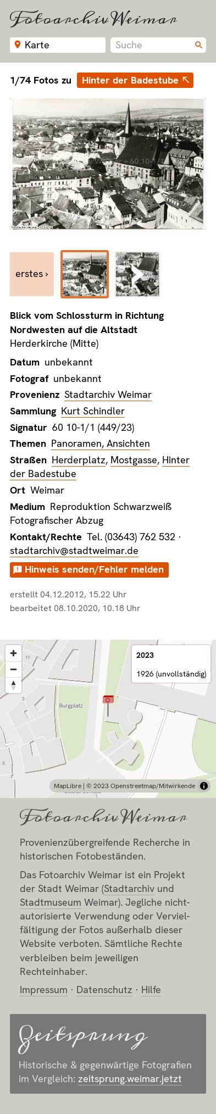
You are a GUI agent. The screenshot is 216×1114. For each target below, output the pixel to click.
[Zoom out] (13, 669)
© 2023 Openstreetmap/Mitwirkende (140, 786)
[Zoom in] (13, 653)
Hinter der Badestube (130, 80)
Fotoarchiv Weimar (93, 18)
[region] (108, 719)
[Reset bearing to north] (13, 685)
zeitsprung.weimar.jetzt (130, 1078)
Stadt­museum (50, 902)
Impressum (44, 989)
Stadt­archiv (129, 888)
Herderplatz (79, 459)
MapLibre (67, 786)
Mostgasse (133, 459)
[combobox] (158, 45)
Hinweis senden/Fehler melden (94, 569)
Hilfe (151, 989)
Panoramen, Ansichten (100, 443)
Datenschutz (104, 989)
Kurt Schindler (93, 410)
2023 (145, 655)
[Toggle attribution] (204, 785)
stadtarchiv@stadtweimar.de (74, 550)
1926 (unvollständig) (171, 674)
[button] (108, 706)
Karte (37, 44)
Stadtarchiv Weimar (108, 394)
